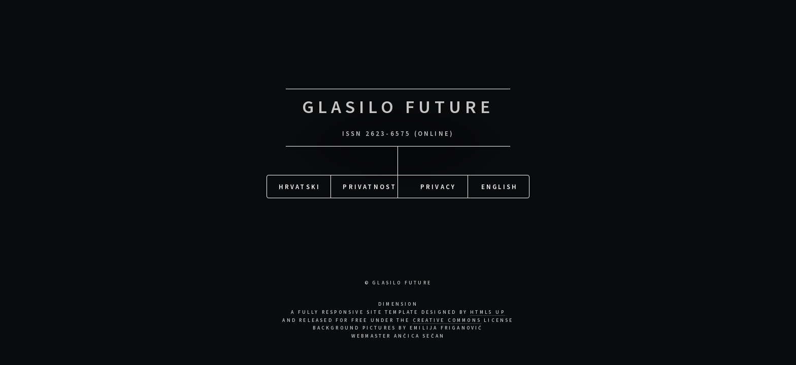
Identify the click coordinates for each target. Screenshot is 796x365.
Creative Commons (447, 320)
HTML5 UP (487, 312)
